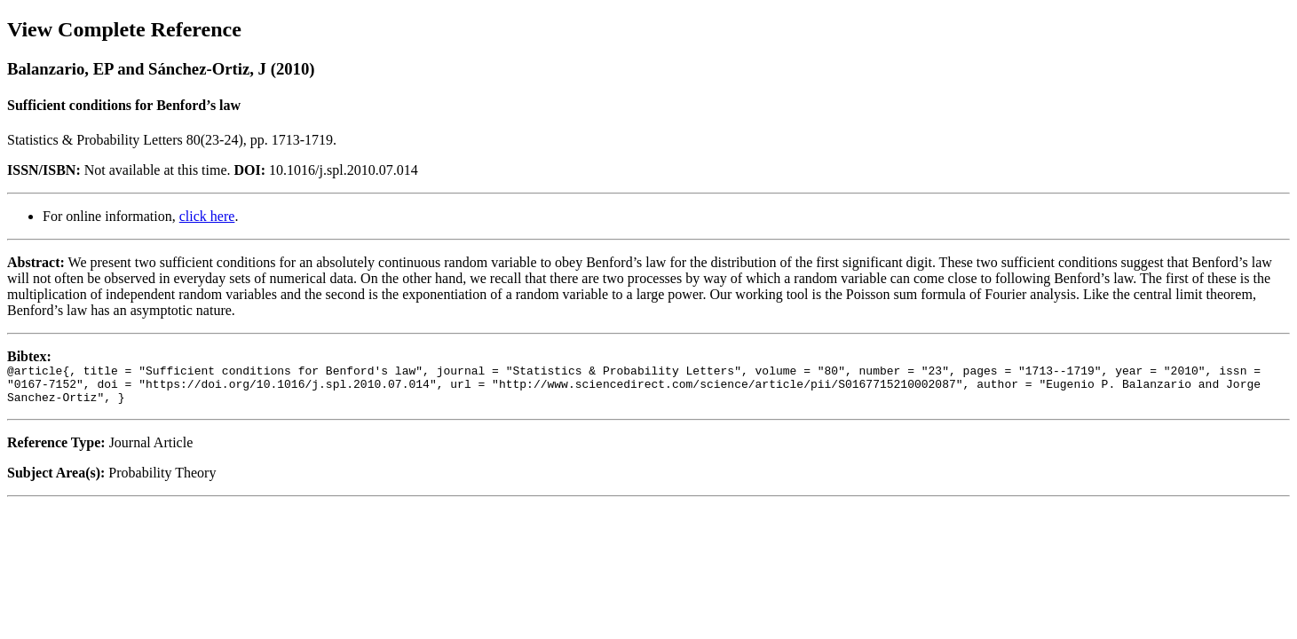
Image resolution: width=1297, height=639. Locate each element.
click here (207, 216)
